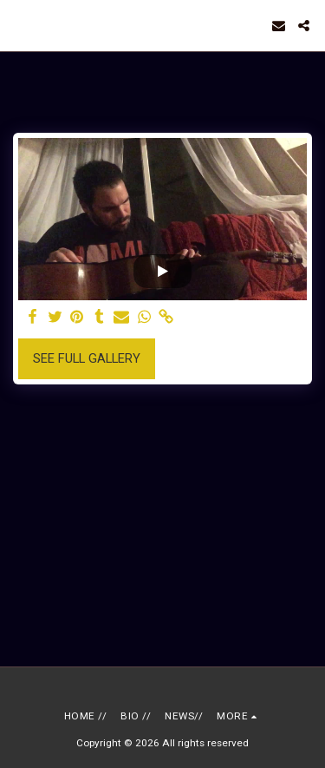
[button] (19, 25)
